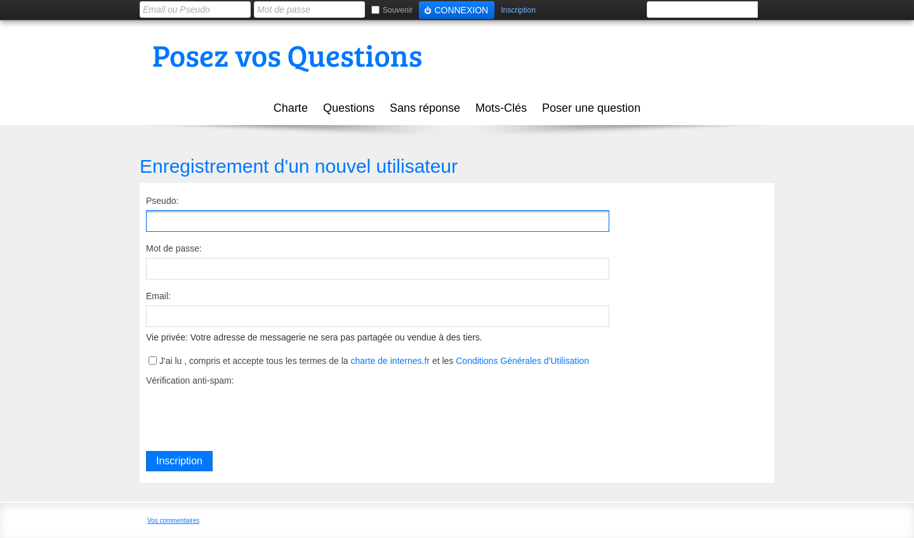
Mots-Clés (501, 108)
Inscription (518, 10)
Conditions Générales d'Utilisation (522, 361)
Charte (291, 108)
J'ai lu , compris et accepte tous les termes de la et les (374, 361)
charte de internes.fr (390, 361)
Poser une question (591, 108)
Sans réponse (425, 108)
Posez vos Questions (287, 54)
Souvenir (398, 10)
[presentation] (242, 415)
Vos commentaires (173, 520)
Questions (348, 108)
